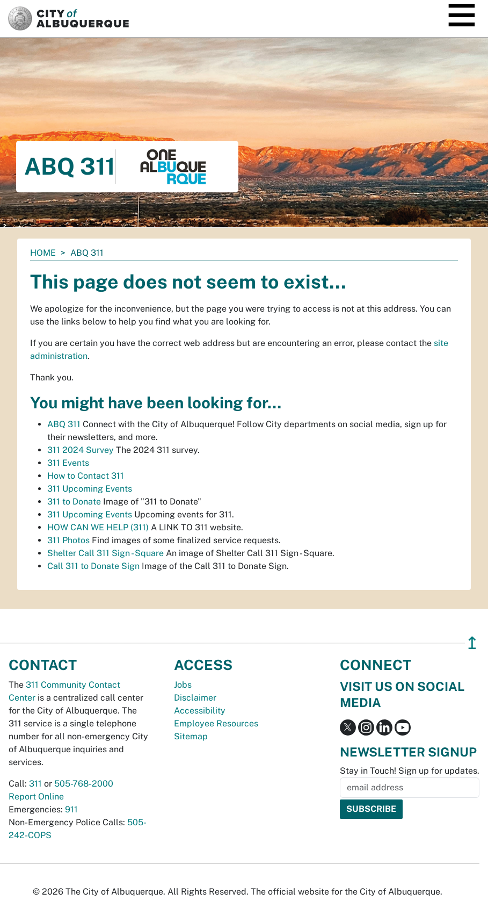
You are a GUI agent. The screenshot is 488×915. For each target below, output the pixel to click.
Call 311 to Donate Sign (93, 566)
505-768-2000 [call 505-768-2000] (83, 784)
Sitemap (191, 736)
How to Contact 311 (85, 476)
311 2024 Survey (80, 450)
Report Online (36, 796)
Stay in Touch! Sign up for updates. (409, 771)
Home (43, 253)
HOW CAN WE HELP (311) (98, 527)
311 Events (68, 463)
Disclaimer (195, 698)
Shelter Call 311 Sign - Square (105, 553)
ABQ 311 (64, 424)
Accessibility (199, 710)
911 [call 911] (71, 809)
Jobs (183, 685)
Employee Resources (216, 723)
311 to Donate (74, 501)
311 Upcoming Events (89, 489)
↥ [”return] (472, 643)
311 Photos (68, 540)
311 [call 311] (35, 784)
